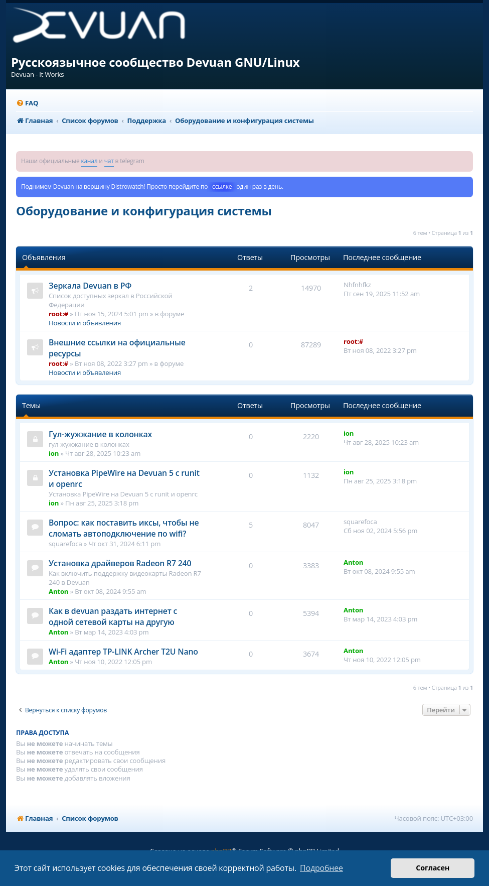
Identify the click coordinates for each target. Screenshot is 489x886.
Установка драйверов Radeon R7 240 (120, 563)
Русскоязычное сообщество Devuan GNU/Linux (155, 62)
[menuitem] (27, 103)
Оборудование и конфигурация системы (144, 210)
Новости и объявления (85, 322)
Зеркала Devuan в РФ (90, 285)
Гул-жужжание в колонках (100, 434)
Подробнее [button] (321, 867)
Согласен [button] (432, 867)
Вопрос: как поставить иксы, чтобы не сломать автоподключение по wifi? (124, 528)
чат (109, 161)
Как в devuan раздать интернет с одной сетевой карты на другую (113, 616)
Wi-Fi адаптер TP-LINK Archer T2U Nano (123, 651)
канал (89, 161)
